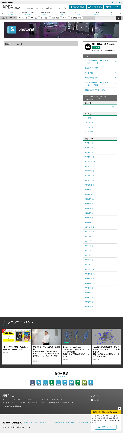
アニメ (44, 403)
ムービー (37, 399)
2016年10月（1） (90, 283)
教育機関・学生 (54, 403)
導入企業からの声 (91, 68)
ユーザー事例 (26, 399)
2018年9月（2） (90, 199)
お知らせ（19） (90, 123)
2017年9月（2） (90, 236)
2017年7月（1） (90, 241)
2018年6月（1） (90, 208)
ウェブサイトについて (58, 422)
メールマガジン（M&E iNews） (12, 406)
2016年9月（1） (90, 288)
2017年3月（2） (90, 260)
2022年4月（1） (90, 152)
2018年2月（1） (90, 222)
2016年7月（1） (90, 293)
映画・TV (22, 403)
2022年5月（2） (90, 147)
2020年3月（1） (90, 180)
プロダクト (54, 399)
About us (29, 8)
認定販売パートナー (68, 403)
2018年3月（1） (90, 218)
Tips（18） (88, 118)
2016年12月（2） (90, 274)
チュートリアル (14, 399)
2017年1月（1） (90, 269)
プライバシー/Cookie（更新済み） (86, 422)
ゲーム (14, 403)
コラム (4, 399)
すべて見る (112, 107)
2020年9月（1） (90, 176)
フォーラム (39, 8)
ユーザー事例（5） (91, 132)
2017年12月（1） (90, 227)
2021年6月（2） (90, 166)
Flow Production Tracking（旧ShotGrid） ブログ (96, 83)
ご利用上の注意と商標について (42, 422)
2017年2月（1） (90, 264)
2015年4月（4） (90, 302)
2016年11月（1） (90, 279)
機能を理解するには (92, 77)
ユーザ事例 (88, 73)
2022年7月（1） (90, 143)
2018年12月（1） (90, 194)
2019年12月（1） (90, 185)
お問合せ (49, 8)
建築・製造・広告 (33, 403)
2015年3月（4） (90, 307)
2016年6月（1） (90, 297)
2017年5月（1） (90, 250)
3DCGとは (5, 403)
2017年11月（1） (90, 232)
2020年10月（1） (90, 171)
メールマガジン (60, 8)
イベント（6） (89, 127)
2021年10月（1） (90, 162)
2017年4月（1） (90, 255)
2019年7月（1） (90, 190)
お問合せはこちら (105, 427)
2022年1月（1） (90, 157)
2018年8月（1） (90, 204)
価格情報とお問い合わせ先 (94, 90)
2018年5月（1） (90, 213)
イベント (45, 399)
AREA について (28, 422)
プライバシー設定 (70, 422)
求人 (62, 399)
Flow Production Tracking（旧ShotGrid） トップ (96, 61)
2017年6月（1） (90, 246)
